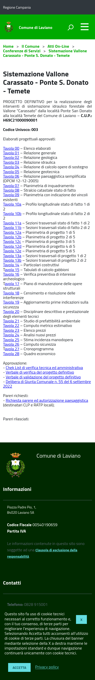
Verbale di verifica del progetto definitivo (40, 372)
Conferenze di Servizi (22, 51)
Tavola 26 (11, 344)
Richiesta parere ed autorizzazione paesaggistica (47, 400)
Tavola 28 (11, 354)
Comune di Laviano (35, 27)
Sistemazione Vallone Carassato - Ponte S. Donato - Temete (45, 53)
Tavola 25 (11, 340)
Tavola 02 (11, 157)
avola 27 (12, 349)
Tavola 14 (11, 265)
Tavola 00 (11, 148)
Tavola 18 (11, 293)
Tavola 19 (11, 302)
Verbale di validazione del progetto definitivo (43, 377)
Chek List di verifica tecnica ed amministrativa (44, 367)
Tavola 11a (12, 223)
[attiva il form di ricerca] (70, 27)
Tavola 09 (11, 195)
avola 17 (12, 283)
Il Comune (31, 46)
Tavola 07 (11, 186)
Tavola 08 (11, 190)
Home (8, 46)
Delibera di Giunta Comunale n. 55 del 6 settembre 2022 (47, 383)
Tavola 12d (12, 246)
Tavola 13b (12, 260)
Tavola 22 (11, 325)
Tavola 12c (12, 241)
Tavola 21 (11, 321)
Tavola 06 (11, 176)
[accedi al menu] (85, 27)
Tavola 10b (12, 213)
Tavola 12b (12, 237)
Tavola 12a (12, 232)
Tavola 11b (12, 227)
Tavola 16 (11, 274)
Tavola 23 (11, 330)
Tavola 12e (12, 251)
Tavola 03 (11, 162)
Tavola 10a (12, 204)
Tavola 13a (12, 256)
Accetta (19, 667)
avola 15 (12, 270)
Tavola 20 (11, 311)
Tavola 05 (11, 172)
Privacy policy (47, 667)
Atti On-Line (58, 46)
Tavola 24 (11, 335)
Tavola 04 (11, 167)
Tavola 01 (11, 153)
